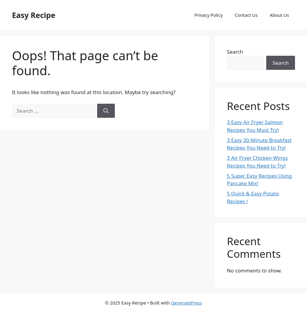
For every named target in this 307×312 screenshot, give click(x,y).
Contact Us (246, 15)
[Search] (106, 111)
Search (235, 51)
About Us (279, 15)
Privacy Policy (208, 15)
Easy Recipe (33, 15)
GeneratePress (186, 303)
